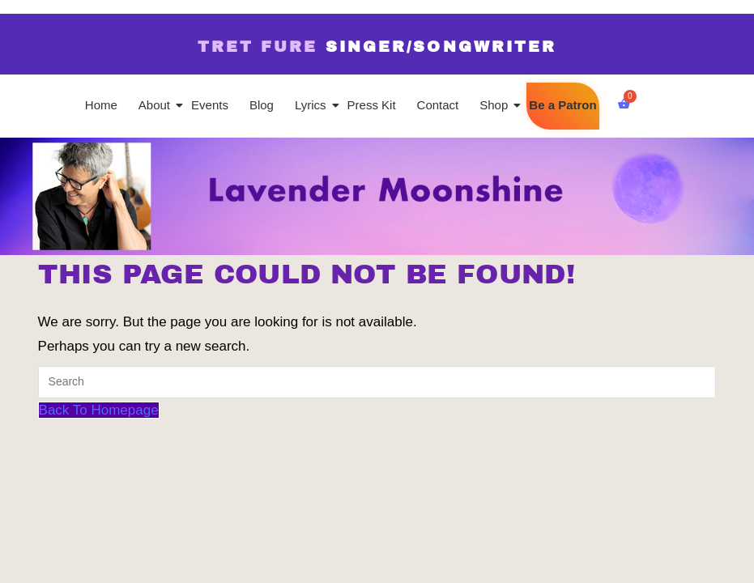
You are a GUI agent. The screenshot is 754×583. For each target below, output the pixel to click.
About (155, 105)
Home (101, 105)
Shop (494, 105)
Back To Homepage (99, 410)
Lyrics (312, 105)
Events (209, 105)
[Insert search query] (377, 382)
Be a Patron (562, 105)
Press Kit (371, 105)
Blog (261, 105)
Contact (438, 105)
